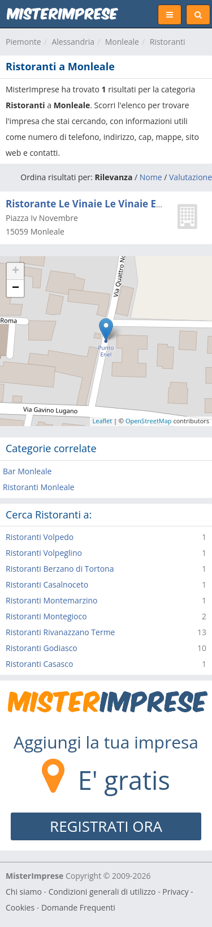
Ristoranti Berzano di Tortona (60, 568)
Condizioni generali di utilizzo (102, 891)
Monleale (122, 41)
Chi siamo (24, 891)
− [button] (15, 288)
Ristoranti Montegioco (46, 616)
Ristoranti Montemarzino (52, 600)
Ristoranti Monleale (39, 487)
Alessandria (72, 41)
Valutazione (190, 177)
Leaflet (103, 420)
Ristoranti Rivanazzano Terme (60, 632)
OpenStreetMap (149, 420)
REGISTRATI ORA (106, 826)
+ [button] (15, 271)
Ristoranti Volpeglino (44, 552)
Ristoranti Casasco (39, 663)
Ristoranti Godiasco (41, 648)
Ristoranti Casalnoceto (47, 584)
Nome (151, 177)
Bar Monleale (27, 471)
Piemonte (23, 41)
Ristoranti (167, 41)
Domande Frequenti (78, 907)
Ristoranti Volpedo (39, 536)
